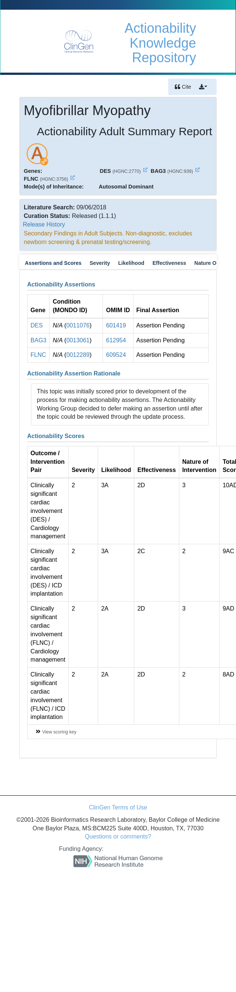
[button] (203, 86)
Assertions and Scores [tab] (53, 263)
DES (37, 325)
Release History (44, 224)
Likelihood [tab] (131, 263)
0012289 (77, 355)
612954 (116, 340)
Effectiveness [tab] (169, 263)
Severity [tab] (100, 263)
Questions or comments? (118, 836)
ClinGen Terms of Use (118, 807)
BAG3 (39, 340)
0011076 (77, 325)
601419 (116, 325)
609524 (116, 355)
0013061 (77, 340)
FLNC (38, 355)
